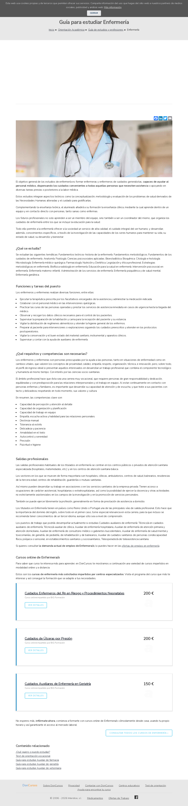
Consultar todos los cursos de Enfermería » (139, 732)
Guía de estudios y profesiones (105, 30)
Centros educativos (129, 785)
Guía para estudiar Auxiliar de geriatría (37, 764)
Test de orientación (155, 785)
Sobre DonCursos (53, 785)
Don (25, 785)
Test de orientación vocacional (33, 756)
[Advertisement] (94, 72)
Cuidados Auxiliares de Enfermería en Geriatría (58, 683)
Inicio (51, 30)
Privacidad (74, 785)
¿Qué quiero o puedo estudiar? (33, 752)
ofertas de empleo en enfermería (140, 546)
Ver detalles (36, 605)
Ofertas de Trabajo (119, 798)
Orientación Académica (71, 30)
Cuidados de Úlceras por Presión (48, 638)
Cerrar (94, 13)
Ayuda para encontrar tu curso (94, 789)
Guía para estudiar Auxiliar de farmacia (37, 760)
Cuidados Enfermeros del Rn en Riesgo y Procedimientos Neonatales (74, 593)
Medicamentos (95, 798)
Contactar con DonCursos (99, 785)
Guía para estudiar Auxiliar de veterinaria (38, 768)
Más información (113, 7)
